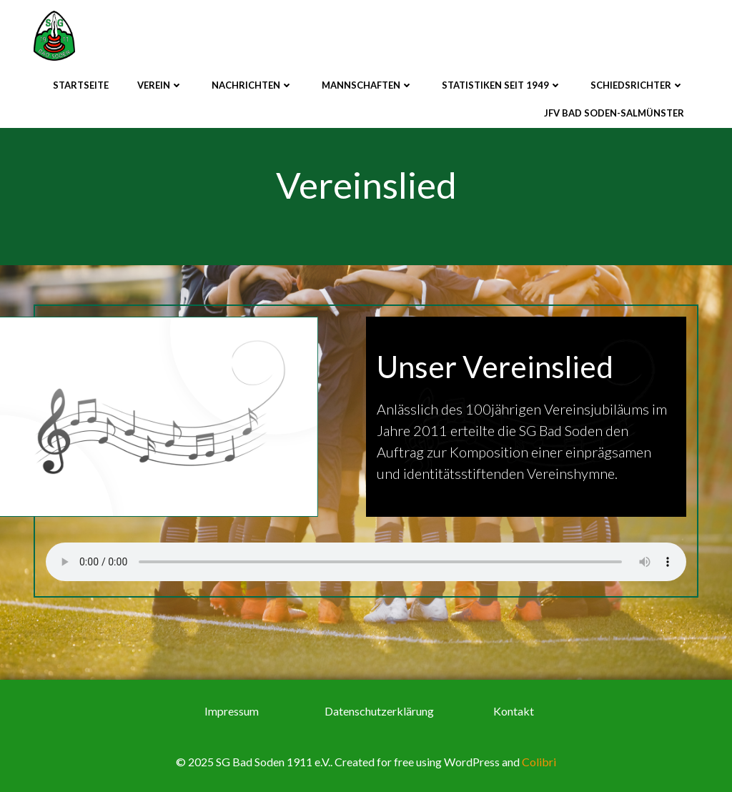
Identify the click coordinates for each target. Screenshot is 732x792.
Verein (160, 85)
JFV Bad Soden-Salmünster (614, 113)
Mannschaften (367, 85)
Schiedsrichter (637, 85)
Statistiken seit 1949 (502, 85)
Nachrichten (252, 85)
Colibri (539, 761)
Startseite (81, 85)
